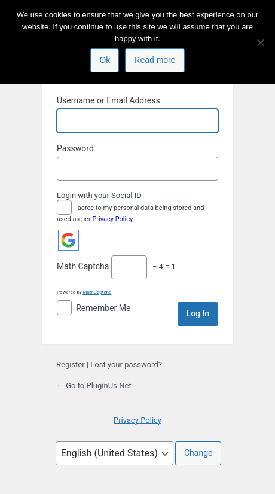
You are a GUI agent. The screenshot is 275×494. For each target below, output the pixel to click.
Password (75, 148)
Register (70, 364)
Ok (104, 60)
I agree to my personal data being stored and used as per (130, 212)
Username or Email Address (108, 100)
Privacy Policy (112, 219)
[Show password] (206, 169)
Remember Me (103, 308)
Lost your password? (126, 364)
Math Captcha (83, 266)
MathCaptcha (96, 292)
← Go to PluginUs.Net (94, 385)
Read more (154, 60)
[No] (260, 42)
